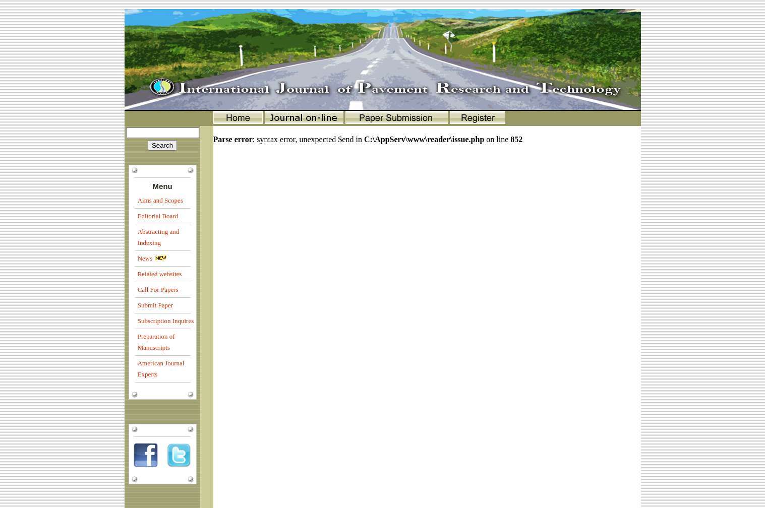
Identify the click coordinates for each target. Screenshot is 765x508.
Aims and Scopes (160, 200)
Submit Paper (155, 305)
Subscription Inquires (166, 321)
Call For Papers (158, 289)
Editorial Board (158, 216)
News (145, 258)
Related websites (160, 274)
